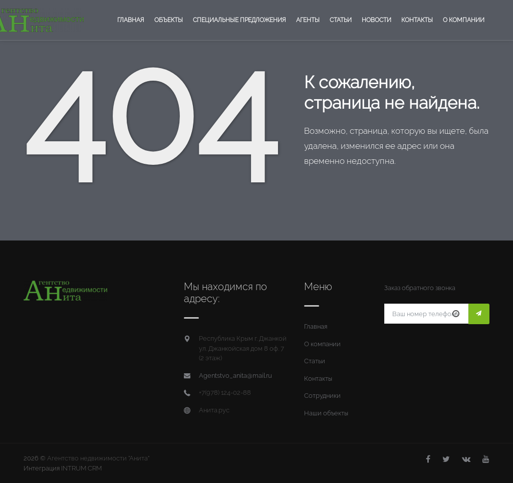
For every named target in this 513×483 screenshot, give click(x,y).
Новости (376, 20)
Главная (130, 20)
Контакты (417, 20)
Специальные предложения (239, 20)
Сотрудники (322, 395)
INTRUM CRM (81, 468)
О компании (463, 20)
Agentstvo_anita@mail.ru (235, 375)
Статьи (341, 20)
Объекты (168, 20)
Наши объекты (326, 413)
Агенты (308, 20)
